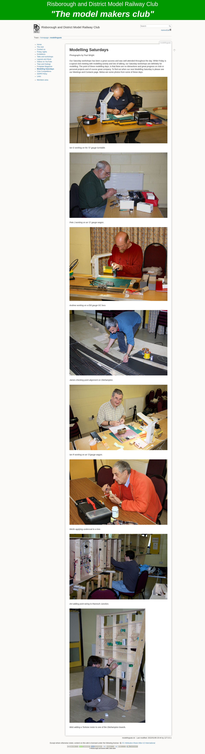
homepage (44, 38)
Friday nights (42, 52)
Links (39, 76)
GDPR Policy (42, 74)
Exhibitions (41, 54)
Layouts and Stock (44, 59)
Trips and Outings (44, 64)
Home (39, 45)
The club (40, 47)
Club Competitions (44, 71)
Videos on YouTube (44, 62)
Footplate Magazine (44, 67)
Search (170, 26)
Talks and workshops (45, 57)
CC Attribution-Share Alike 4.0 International (138, 743)
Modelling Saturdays (45, 69)
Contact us (41, 49)
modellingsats (56, 38)
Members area (42, 80)
